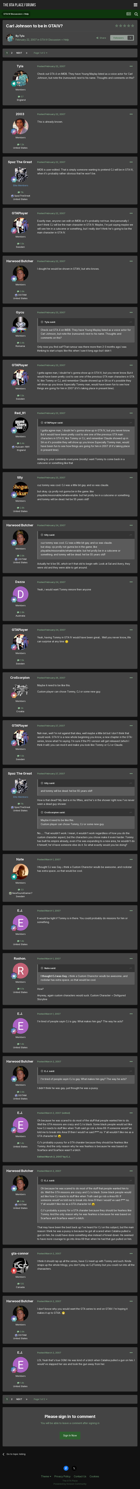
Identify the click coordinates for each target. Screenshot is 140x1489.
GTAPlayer (20, 213)
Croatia (20, 711)
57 (21, 96)
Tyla (21, 35)
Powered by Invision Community (70, 1484)
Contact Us (80, 1476)
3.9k (20, 291)
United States (20, 147)
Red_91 (20, 413)
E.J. (20, 910)
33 (21, 889)
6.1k (20, 988)
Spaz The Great (20, 162)
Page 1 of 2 (40, 53)
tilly (20, 477)
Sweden (20, 246)
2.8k (20, 507)
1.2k (20, 144)
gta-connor (20, 1253)
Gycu (20, 312)
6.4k (20, 443)
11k (21, 192)
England (20, 99)
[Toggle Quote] (42, 322)
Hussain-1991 (22, 446)
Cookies (94, 1476)
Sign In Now (70, 1435)
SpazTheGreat (22, 195)
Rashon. (20, 958)
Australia (20, 615)
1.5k (20, 243)
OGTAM (22, 294)
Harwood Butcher (19, 261)
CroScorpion (20, 677)
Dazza (20, 582)
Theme (46, 1476)
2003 (20, 114)
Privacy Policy (62, 1476)
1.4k (20, 941)
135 (20, 1283)
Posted (51, 66)
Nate (20, 859)
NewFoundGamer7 (22, 893)
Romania (20, 346)
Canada (20, 1287)
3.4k (20, 342)
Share (101, 37)
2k (20, 708)
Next (19, 53)
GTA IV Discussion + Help (54, 39)
